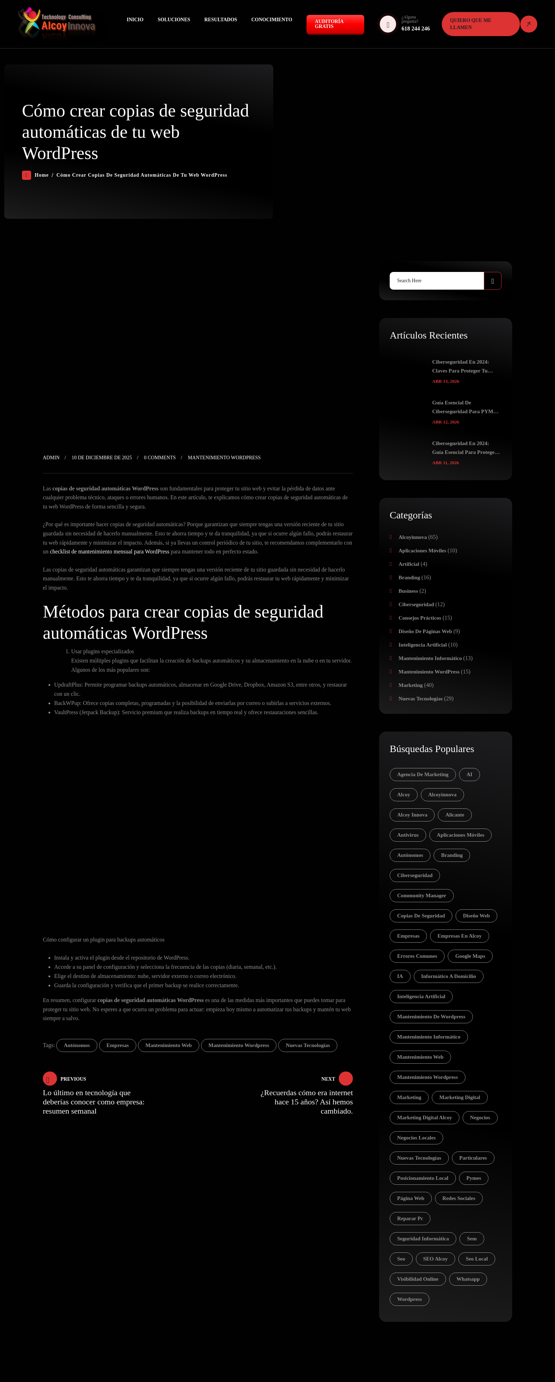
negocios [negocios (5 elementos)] (480, 1117)
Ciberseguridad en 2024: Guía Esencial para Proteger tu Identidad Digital (464, 448)
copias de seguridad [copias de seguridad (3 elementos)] (421, 916)
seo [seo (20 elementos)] (401, 1259)
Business (408, 591)
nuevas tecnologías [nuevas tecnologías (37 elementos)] (419, 1158)
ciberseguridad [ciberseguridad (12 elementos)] (415, 875)
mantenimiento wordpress (238, 1045)
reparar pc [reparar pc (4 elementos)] (410, 1218)
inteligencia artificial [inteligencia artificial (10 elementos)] (421, 996)
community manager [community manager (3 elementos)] (421, 895)
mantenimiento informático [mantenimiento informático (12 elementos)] (428, 1037)
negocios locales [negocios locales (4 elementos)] (416, 1138)
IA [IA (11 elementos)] (400, 976)
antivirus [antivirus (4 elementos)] (408, 835)
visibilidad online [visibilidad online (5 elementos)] (418, 1279)
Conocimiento (271, 19)
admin (51, 457)
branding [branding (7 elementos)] (452, 855)
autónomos (77, 1045)
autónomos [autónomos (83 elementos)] (410, 855)
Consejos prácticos (420, 618)
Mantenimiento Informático (430, 658)
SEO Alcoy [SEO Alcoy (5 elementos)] (435, 1259)
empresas (118, 1045)
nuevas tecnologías (308, 1045)
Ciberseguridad (416, 604)
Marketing (411, 685)
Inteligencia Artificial (423, 645)
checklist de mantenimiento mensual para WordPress (109, 551)
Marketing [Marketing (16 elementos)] (409, 1097)
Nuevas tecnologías (421, 698)
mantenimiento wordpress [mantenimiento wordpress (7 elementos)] (427, 1077)
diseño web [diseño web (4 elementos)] (476, 916)
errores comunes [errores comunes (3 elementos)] (417, 956)
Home (35, 175)
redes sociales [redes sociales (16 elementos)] (458, 1198)
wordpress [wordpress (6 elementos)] (409, 1299)
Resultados (220, 19)
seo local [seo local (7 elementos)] (477, 1259)
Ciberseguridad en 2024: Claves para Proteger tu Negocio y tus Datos (460, 367)
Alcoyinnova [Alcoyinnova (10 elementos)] (442, 794)
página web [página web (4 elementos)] (410, 1198)
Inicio (135, 19)
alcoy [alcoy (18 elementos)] (403, 794)
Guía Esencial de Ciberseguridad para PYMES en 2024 (466, 408)
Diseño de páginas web (425, 631)
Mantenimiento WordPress (224, 457)
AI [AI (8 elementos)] (470, 774)
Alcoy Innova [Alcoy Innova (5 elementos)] (412, 815)
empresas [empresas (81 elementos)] (408, 936)
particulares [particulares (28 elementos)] (473, 1158)
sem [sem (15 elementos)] (472, 1238)
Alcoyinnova (413, 537)
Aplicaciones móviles (422, 550)
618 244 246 (415, 28)
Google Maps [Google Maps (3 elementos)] (470, 956)
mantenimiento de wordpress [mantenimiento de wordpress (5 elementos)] (431, 1016)
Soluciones (174, 19)
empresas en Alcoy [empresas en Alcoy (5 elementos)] (459, 936)
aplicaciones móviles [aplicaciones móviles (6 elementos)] (461, 835)
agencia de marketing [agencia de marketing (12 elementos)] (422, 774)
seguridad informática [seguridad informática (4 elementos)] (423, 1238)
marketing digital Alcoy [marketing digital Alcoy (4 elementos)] (424, 1117)
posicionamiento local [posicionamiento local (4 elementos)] (422, 1178)
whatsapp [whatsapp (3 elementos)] (468, 1279)
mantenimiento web (168, 1045)
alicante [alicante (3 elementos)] (454, 815)
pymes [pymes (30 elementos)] (474, 1178)
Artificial (409, 564)
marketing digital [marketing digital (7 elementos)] (459, 1097)
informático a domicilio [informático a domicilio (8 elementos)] (448, 976)
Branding (409, 577)
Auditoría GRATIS (329, 24)
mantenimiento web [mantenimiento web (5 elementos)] (420, 1057)
